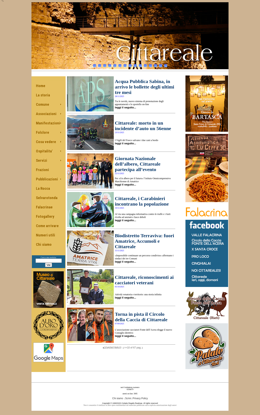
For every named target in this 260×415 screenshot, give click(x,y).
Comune (42, 104)
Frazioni (42, 169)
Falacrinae (44, 207)
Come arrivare (47, 225)
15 (165, 64)
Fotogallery (45, 216)
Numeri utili (45, 235)
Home (40, 85)
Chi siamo (44, 244)
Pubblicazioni (47, 179)
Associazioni (46, 113)
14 (160, 64)
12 (150, 64)
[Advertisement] (121, 357)
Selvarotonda (46, 197)
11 (145, 64)
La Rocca (43, 188)
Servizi (41, 160)
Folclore (42, 132)
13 (155, 64)
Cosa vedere (46, 141)
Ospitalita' (44, 151)
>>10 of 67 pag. (132, 347)
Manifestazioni (48, 123)
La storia (43, 95)
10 (140, 64)
